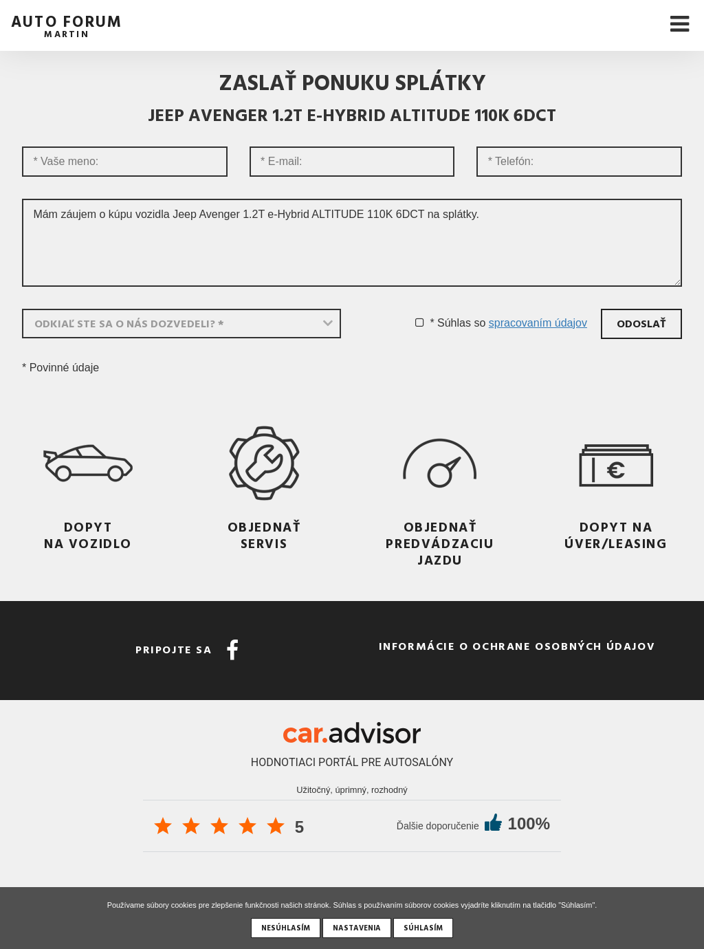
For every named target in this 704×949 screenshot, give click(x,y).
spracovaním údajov (538, 323)
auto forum (66, 24)
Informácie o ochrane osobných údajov (517, 645)
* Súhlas (450, 323)
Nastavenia (357, 927)
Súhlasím (423, 927)
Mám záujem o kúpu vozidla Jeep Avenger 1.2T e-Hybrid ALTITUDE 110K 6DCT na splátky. (352, 243)
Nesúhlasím (285, 927)
